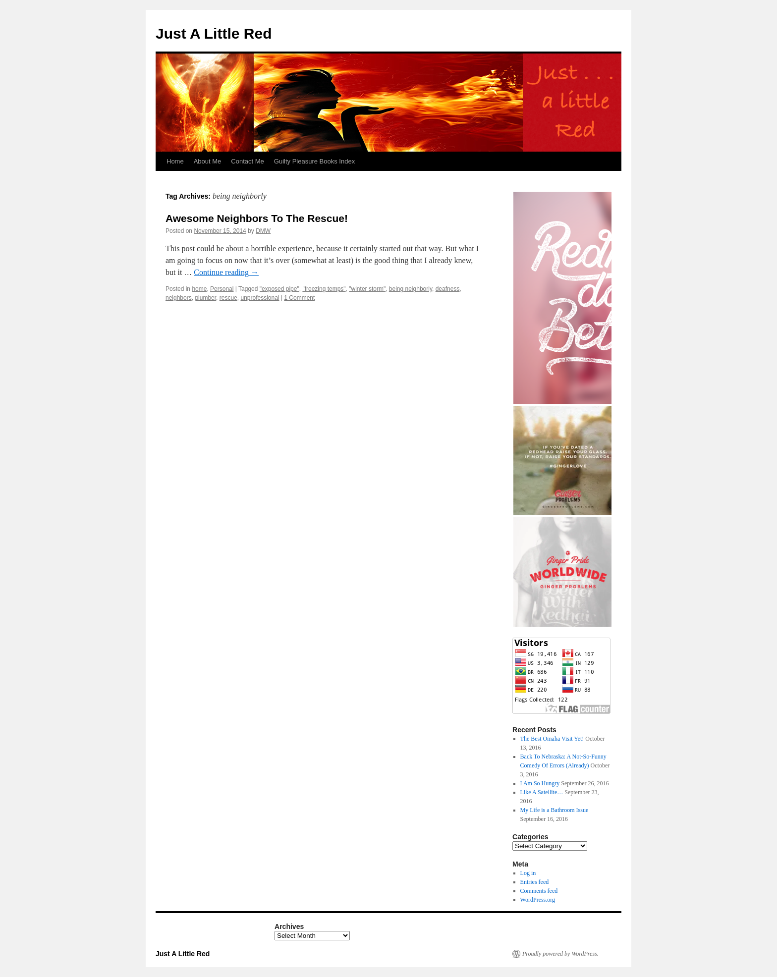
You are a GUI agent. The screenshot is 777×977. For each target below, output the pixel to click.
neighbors (179, 297)
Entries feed (534, 881)
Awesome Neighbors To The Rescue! (257, 218)
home (199, 288)
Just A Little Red (214, 33)
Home (175, 161)
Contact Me (247, 161)
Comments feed (539, 890)
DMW (263, 230)
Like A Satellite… (541, 792)
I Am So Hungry (540, 783)
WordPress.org (537, 899)
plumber (205, 297)
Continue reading (226, 272)
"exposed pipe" (279, 288)
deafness (448, 288)
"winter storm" (367, 288)
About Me (208, 161)
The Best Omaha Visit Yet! (552, 738)
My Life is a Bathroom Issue (554, 810)
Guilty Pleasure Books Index (314, 161)
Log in (528, 872)
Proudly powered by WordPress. (560, 953)
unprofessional (259, 297)
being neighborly (410, 288)
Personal (221, 288)
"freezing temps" (323, 288)
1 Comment (299, 297)
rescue (228, 297)
